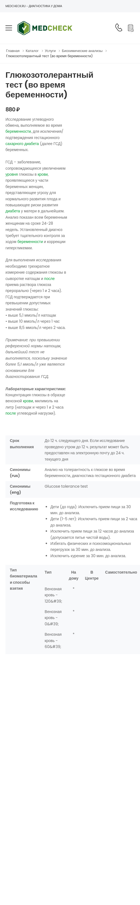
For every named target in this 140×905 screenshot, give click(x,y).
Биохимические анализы (82, 50)
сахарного (14, 143)
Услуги (50, 50)
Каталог (32, 50)
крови (43, 174)
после (49, 278)
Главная (12, 50)
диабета (31, 143)
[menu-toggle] (8, 28)
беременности (18, 131)
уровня (11, 174)
